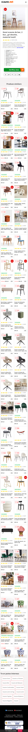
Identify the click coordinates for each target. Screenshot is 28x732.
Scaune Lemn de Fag (8, 692)
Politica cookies (18, 717)
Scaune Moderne (18, 696)
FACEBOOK (9, 710)
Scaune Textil (20, 687)
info (12, 108)
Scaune (16, 701)
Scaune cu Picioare (17, 678)
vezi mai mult (20, 47)
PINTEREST (18, 710)
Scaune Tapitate (7, 696)
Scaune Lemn (20, 692)
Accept (20, 730)
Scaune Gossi (6, 678)
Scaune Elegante (7, 701)
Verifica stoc (16, 69)
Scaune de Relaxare (16, 683)
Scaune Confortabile (8, 687)
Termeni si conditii (11, 715)
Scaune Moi (6, 683)
